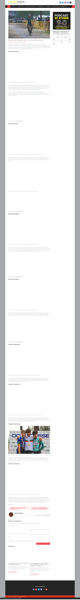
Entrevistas (41, 6)
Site (9, 536)
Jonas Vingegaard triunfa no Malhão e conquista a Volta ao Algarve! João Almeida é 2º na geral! (39, 565)
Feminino (48, 6)
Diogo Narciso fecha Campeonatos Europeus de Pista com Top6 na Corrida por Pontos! (19, 508)
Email (31, 531)
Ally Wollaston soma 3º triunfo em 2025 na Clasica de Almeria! (18, 564)
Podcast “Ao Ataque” (30, 6)
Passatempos (56, 6)
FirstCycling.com (19, 121)
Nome (31, 525)
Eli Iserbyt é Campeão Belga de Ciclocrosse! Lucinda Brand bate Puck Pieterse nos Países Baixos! (39, 508)
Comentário (10, 525)
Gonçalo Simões (13, 572)
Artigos (13, 6)
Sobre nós (63, 6)
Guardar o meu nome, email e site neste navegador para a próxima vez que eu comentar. (26, 540)
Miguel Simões (46, 515)
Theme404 (14, 596)
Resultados (20, 6)
